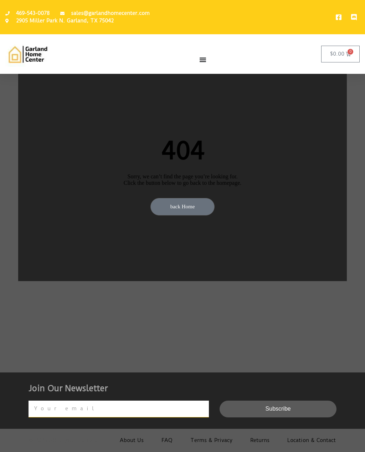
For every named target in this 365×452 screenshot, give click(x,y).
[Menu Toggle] (202, 59)
